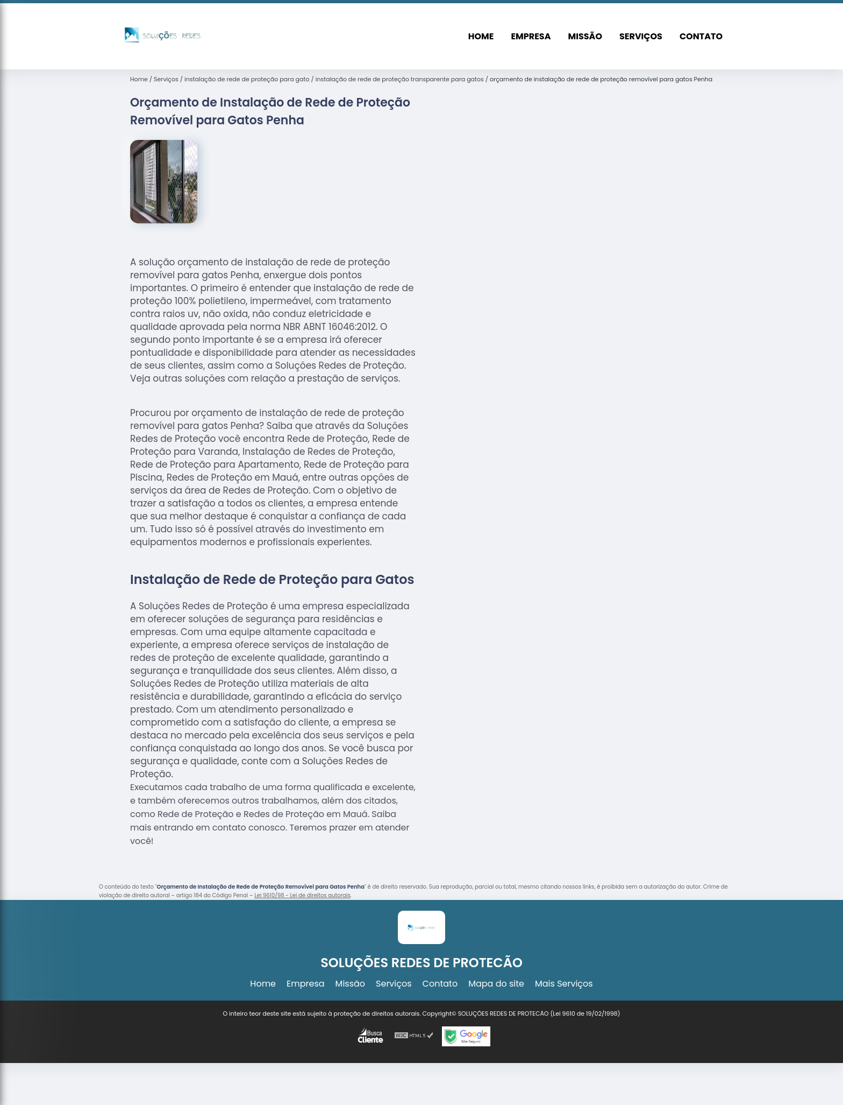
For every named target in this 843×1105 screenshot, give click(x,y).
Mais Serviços (564, 983)
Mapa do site (496, 983)
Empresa (531, 36)
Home (481, 36)
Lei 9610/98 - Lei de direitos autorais (302, 895)
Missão (585, 36)
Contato (701, 36)
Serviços (640, 36)
